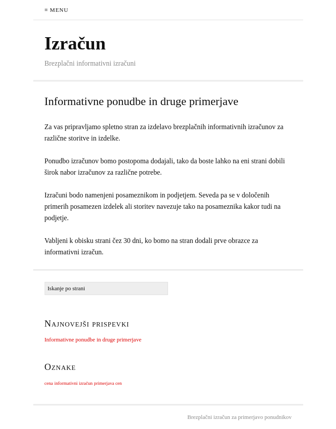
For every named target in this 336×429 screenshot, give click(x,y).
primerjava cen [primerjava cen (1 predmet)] (108, 383)
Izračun (75, 43)
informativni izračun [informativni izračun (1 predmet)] (73, 383)
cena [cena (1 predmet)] (49, 383)
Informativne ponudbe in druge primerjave (141, 101)
